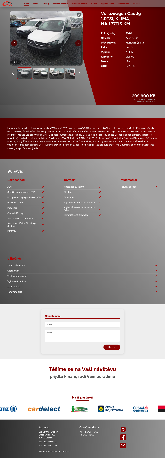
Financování (123, 3)
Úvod (26, 3)
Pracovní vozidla (79, 3)
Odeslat (111, 347)
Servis (94, 3)
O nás (35, 3)
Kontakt (136, 3)
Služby (46, 3)
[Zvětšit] (79, 15)
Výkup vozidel (107, 3)
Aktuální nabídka (60, 3)
